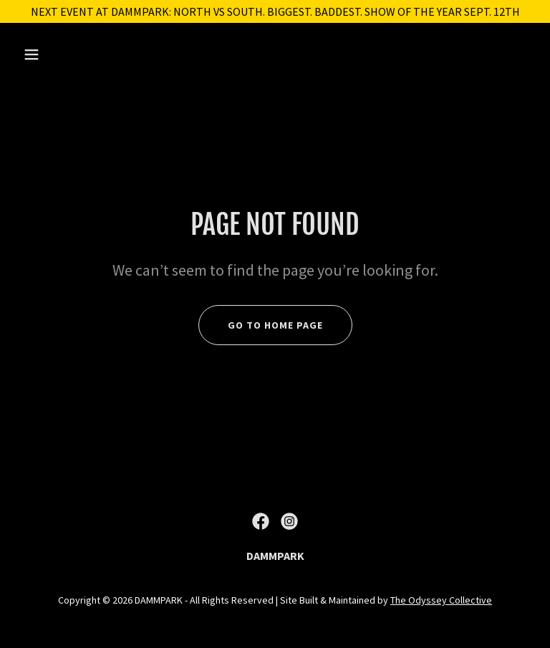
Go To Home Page (275, 325)
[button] (76, 54)
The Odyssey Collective (441, 600)
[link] (260, 521)
